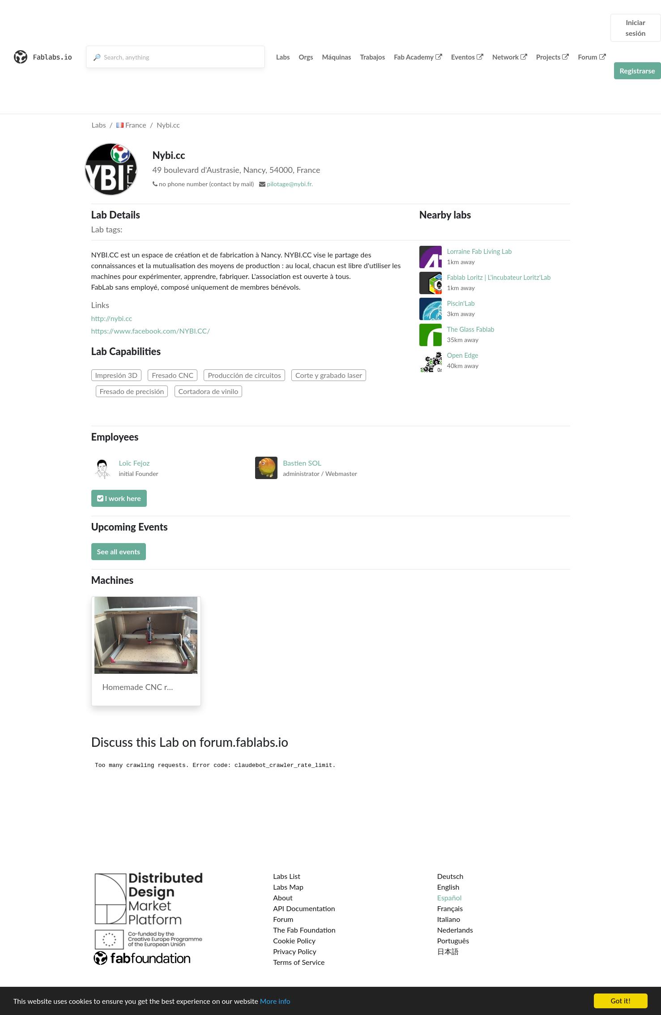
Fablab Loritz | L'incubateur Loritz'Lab (499, 277)
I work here (119, 498)
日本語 (448, 951)
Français (450, 908)
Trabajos (372, 57)
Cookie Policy (294, 940)
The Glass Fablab (471, 329)
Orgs (306, 57)
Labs (283, 57)
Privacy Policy (294, 951)
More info (275, 1001)
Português (453, 940)
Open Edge (462, 355)
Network (509, 57)
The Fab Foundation (304, 929)
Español (449, 897)
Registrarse (637, 70)
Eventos (467, 57)
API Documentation (304, 908)
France (131, 124)
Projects (552, 57)
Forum (592, 57)
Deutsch (450, 876)
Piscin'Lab (461, 303)
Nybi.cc (168, 124)
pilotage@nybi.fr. (290, 184)
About (283, 897)
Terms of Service (298, 962)
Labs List (286, 876)
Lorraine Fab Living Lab (479, 251)
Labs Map (288, 886)
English (448, 886)
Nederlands (455, 929)
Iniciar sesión (636, 27)
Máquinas (336, 57)
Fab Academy (418, 57)
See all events (119, 551)
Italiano (449, 919)
